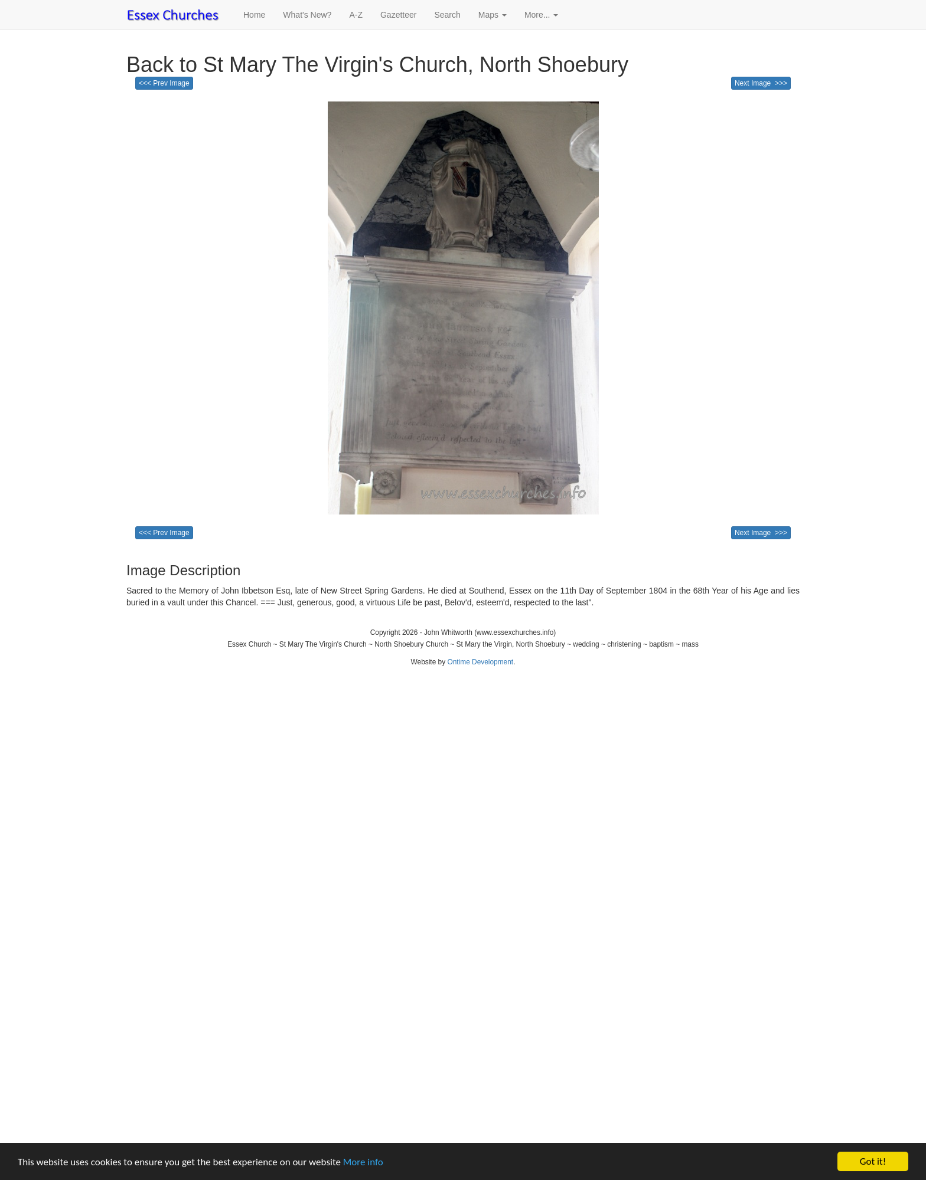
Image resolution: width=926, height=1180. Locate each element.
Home (254, 14)
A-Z (356, 14)
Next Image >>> (761, 83)
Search (447, 14)
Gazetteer (398, 14)
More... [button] (541, 14)
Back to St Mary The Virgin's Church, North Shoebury (377, 65)
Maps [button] (492, 14)
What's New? (307, 14)
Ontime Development (480, 662)
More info (363, 1162)
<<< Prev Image (164, 83)
